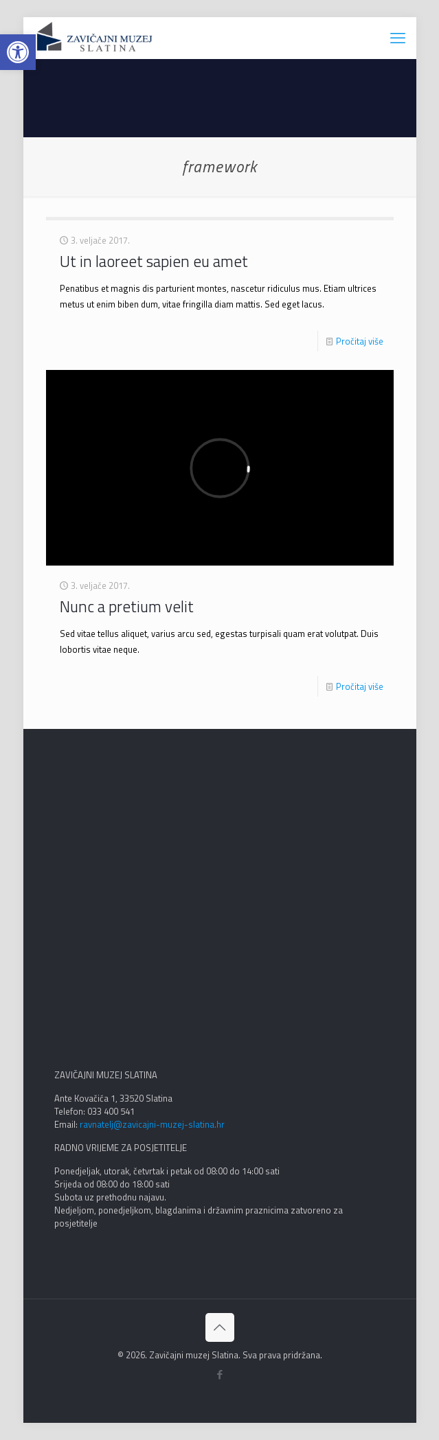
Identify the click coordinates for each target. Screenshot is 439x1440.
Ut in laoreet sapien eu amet (154, 261)
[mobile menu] (397, 37)
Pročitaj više (359, 341)
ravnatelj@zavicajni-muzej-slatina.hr (152, 1124)
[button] (18, 52)
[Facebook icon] (219, 1374)
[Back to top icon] (219, 1327)
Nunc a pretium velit (127, 606)
